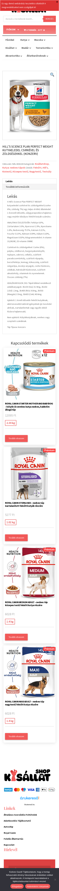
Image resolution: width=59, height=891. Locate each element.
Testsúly (46, 171)
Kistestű (6, 171)
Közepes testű (20, 171)
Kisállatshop (42, 163)
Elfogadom (17, 886)
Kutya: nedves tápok (13, 167)
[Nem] (55, 879)
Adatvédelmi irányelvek (38, 886)
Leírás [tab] (9, 181)
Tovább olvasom (16, 438)
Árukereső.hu (29, 804)
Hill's (45, 167)
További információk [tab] (17, 186)
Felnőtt (37, 167)
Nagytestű (35, 171)
